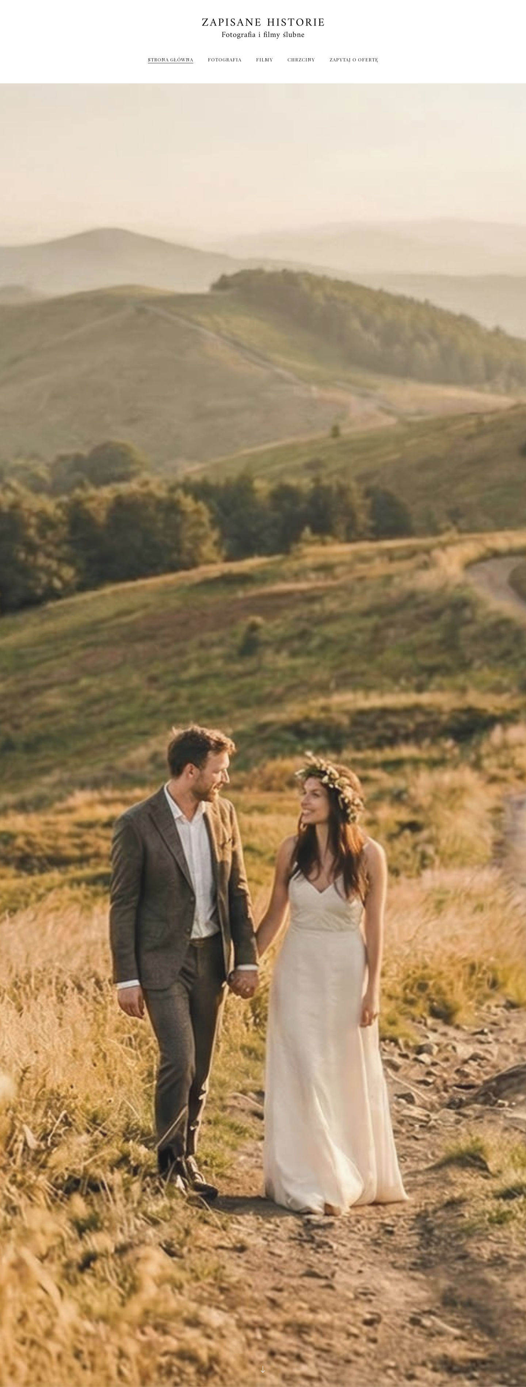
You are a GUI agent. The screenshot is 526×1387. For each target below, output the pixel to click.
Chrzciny (301, 59)
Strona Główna (170, 59)
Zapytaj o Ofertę (353, 59)
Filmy (264, 59)
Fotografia (224, 59)
